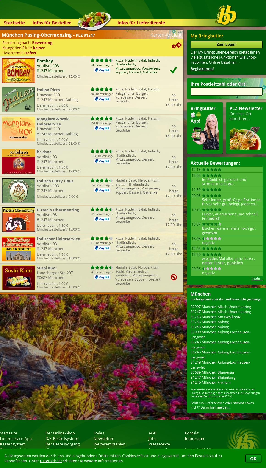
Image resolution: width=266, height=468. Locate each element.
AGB (152, 433)
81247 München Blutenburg (213, 377)
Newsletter (104, 438)
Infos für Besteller (52, 22)
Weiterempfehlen (109, 444)
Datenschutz (51, 460)
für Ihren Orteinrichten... (246, 127)
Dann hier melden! (215, 407)
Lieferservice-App (16, 438)
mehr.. (257, 278)
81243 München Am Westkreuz (216, 316)
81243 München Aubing (210, 321)
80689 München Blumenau (212, 372)
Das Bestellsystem (61, 438)
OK (253, 458)
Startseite (14, 22)
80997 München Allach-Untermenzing (221, 306)
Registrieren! (202, 68)
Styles (99, 433)
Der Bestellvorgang (62, 444)
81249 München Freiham (211, 382)
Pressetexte (159, 444)
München (201, 294)
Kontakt (192, 433)
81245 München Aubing (210, 326)
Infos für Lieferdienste (141, 22)
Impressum (195, 438)
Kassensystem (13, 444)
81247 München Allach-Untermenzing (221, 311)
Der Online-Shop (60, 433)
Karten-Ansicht (166, 35)
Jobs (152, 438)
